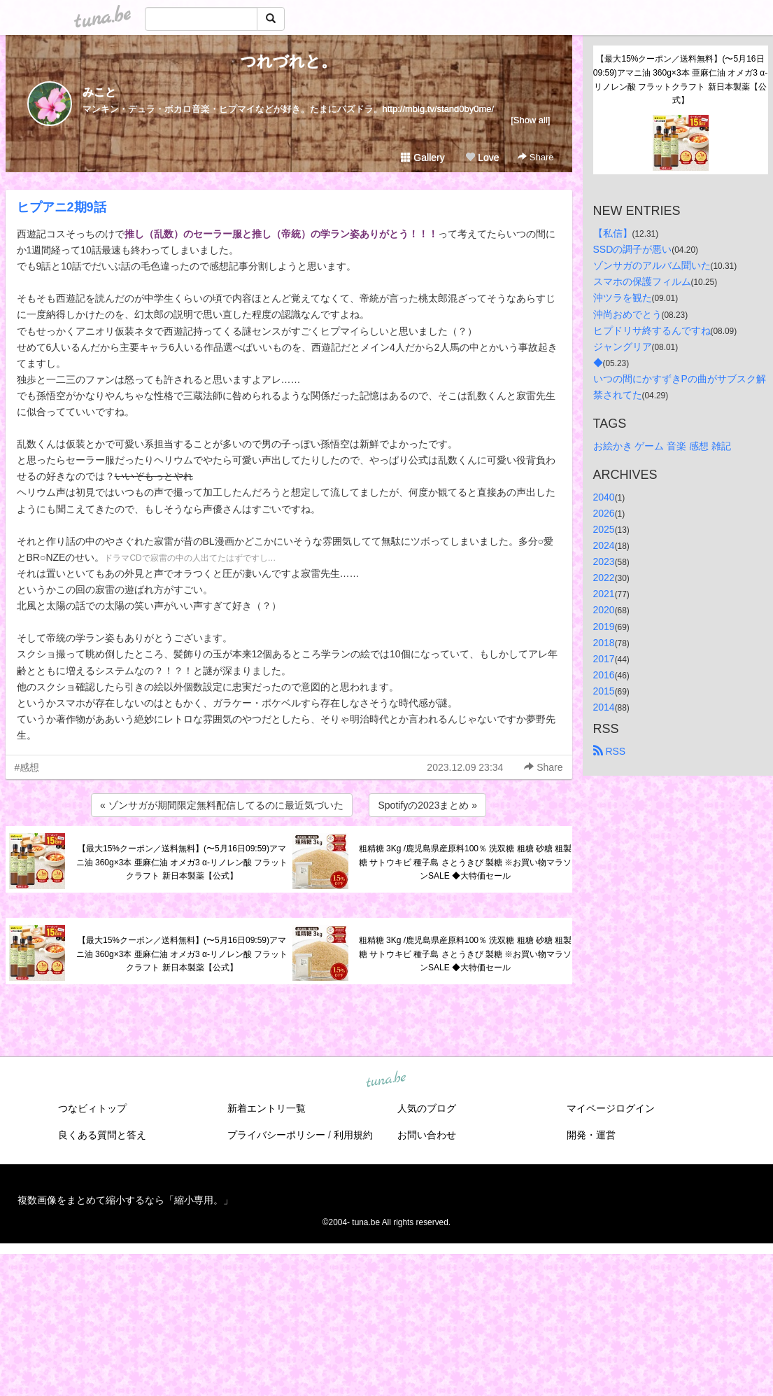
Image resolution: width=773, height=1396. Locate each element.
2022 (604, 577)
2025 (604, 529)
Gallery (422, 157)
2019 (604, 626)
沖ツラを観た (622, 297)
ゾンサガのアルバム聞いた (652, 265)
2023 (604, 561)
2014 (604, 707)
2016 (604, 674)
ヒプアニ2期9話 (61, 207)
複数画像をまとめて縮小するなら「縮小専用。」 (125, 1200)
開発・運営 (591, 1134)
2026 (604, 513)
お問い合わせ (426, 1134)
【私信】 (612, 233)
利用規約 (353, 1134)
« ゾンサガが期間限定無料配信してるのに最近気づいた (221, 805)
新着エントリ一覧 (266, 1108)
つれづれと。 (288, 61)
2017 (604, 658)
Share (535, 157)
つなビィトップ (92, 1108)
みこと (99, 92)
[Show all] (530, 120)
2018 (604, 642)
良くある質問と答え (102, 1134)
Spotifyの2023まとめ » (427, 805)
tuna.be (386, 1080)
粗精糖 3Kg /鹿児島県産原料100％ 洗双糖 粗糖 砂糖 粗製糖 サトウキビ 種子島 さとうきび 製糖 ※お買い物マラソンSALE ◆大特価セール (465, 862)
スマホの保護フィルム (642, 281)
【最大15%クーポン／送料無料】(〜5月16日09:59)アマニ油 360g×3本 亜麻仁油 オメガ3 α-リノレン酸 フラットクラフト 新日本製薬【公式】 (182, 862)
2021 (604, 593)
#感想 (27, 767)
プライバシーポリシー (276, 1134)
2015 (604, 691)
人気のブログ (426, 1108)
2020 (604, 609)
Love (482, 157)
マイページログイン (611, 1108)
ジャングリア (622, 346)
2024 (604, 545)
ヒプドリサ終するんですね (652, 330)
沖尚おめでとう (627, 314)
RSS (609, 751)
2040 (604, 497)
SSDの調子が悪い (632, 249)
